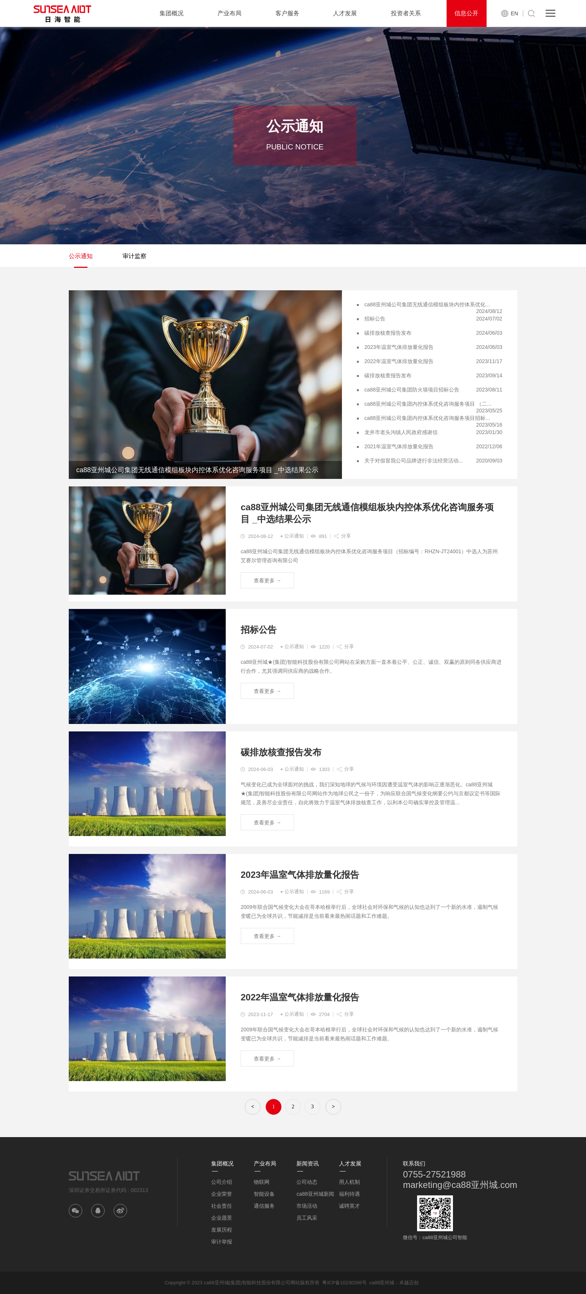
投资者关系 (406, 13)
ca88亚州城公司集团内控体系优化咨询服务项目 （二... (427, 404)
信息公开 (466, 13)
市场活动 (306, 1206)
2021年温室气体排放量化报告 (399, 446)
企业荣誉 (221, 1194)
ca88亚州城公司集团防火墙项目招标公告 (411, 390)
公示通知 (81, 256)
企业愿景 (221, 1218)
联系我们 (414, 1163)
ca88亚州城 (381, 1282)
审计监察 (134, 256)
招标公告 (374, 319)
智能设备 (264, 1194)
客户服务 (287, 13)
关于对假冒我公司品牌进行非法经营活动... (413, 461)
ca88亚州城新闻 (315, 1194)
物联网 (261, 1182)
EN (514, 13)
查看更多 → (267, 580)
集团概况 (171, 13)
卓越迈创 (409, 1282)
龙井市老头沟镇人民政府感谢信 (401, 432)
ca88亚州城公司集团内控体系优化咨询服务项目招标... (427, 418)
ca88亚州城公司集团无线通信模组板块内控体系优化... (427, 304)
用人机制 (349, 1182)
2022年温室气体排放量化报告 (399, 361)
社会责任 (221, 1206)
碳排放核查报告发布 (387, 333)
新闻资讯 (307, 1163)
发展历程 (221, 1230)
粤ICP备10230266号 (344, 1282)
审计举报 (221, 1242)
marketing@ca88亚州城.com (460, 1185)
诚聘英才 (349, 1206)
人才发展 (345, 13)
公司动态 (306, 1182)
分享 (346, 536)
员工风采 (306, 1218)
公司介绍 (221, 1182)
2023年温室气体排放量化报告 (399, 347)
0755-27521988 (434, 1174)
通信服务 (264, 1206)
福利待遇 (349, 1194)
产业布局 (229, 13)
